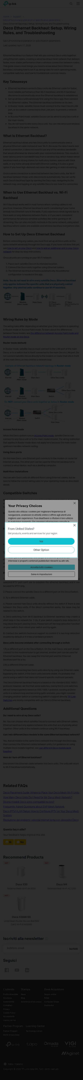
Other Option (41, 549)
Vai (41, 541)
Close (74, 525)
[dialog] (41, 540)
